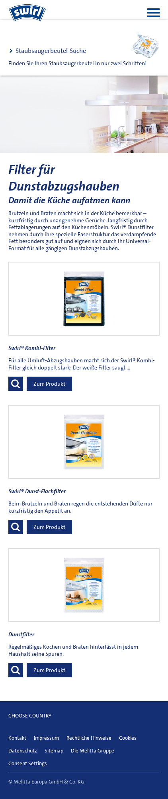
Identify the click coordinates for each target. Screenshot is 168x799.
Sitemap (54, 750)
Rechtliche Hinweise (88, 738)
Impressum (46, 738)
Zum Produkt (49, 383)
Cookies (128, 738)
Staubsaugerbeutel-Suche (51, 51)
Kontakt (17, 738)
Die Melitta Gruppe (92, 750)
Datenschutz (22, 750)
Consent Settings (27, 763)
